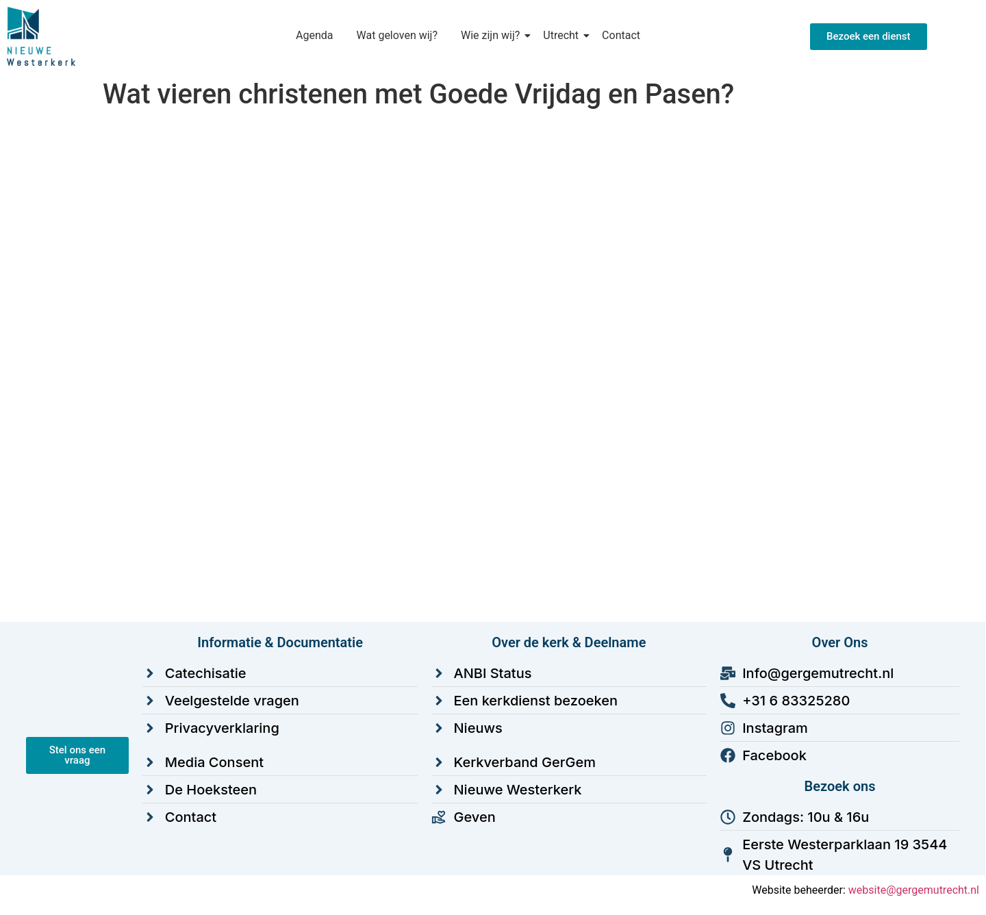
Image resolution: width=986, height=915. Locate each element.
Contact (621, 35)
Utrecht (563, 35)
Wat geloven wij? (397, 35)
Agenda (314, 35)
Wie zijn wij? (492, 35)
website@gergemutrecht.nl (913, 890)
